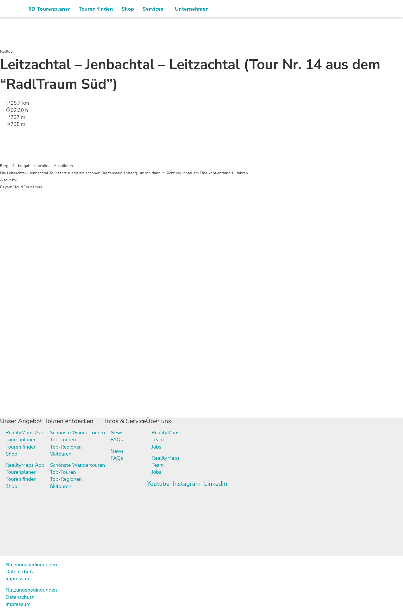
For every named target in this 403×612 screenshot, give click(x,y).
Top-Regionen (66, 447)
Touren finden (21, 447)
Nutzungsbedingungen (31, 564)
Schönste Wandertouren (77, 433)
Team (158, 440)
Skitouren (61, 454)
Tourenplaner (21, 440)
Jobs (156, 447)
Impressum (18, 578)
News (117, 433)
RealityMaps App (25, 433)
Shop (11, 454)
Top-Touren (63, 440)
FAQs (117, 440)
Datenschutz (20, 571)
